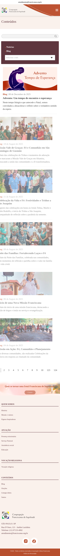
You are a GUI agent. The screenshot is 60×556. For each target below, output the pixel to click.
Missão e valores (7, 415)
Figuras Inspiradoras (8, 419)
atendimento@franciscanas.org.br (14, 533)
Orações (4, 488)
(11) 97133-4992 (15, 530)
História (4, 410)
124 (55, 370)
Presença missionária (8, 436)
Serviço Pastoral (7, 441)
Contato (30, 392)
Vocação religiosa (7, 467)
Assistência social (7, 445)
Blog (8, 51)
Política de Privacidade (30, 553)
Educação (4, 450)
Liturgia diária (6, 493)
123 (48, 370)
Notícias (10, 47)
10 (42, 370)
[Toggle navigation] (57, 10)
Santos (3, 497)
